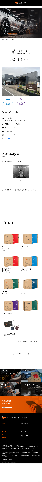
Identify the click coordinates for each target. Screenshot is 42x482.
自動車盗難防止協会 (6, 477)
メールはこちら (10, 131)
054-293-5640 (15, 111)
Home (4, 441)
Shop (4, 453)
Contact (4, 455)
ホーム (3, 39)
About (4, 444)
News (4, 447)
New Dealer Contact (9, 458)
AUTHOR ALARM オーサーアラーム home (20, 4)
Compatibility (26, 441)
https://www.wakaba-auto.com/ (17, 135)
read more (6, 426)
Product (4, 450)
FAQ (22, 444)
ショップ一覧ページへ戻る (17, 356)
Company (24, 447)
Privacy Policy (26, 450)
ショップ (7, 39)
